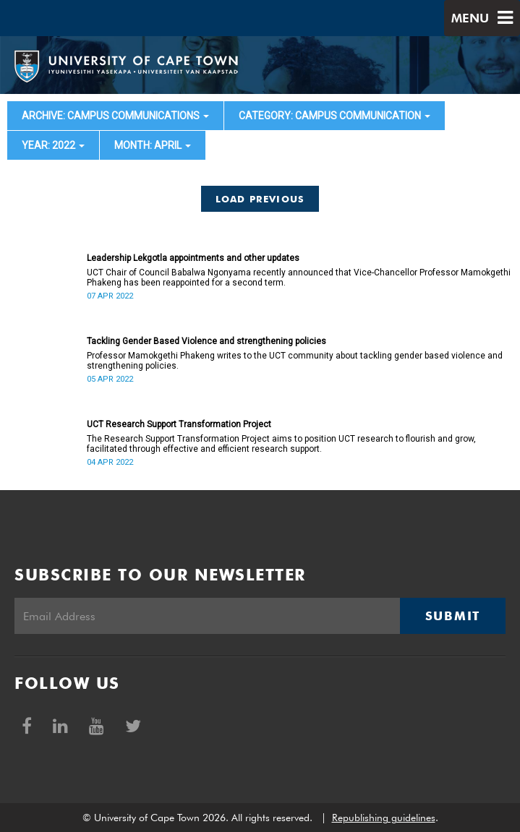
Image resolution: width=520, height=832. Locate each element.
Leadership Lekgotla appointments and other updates (193, 258)
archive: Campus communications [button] (115, 115)
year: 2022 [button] (53, 145)
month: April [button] (152, 145)
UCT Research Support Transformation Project (179, 424)
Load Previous (260, 199)
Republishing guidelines (383, 817)
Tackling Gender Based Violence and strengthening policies (206, 341)
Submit (452, 616)
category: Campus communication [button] (334, 115)
